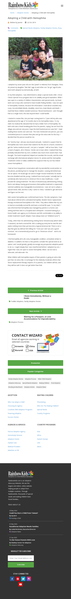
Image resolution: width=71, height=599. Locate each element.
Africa (39, 435)
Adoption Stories (23, 13)
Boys (60, 28)
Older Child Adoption (44, 379)
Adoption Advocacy (14, 383)
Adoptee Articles (29, 387)
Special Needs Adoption (31, 28)
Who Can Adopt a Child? (16, 402)
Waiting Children (44, 383)
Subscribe (21, 565)
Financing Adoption (14, 413)
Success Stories (13, 417)
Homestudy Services (15, 435)
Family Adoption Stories (48, 28)
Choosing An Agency (15, 406)
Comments (14, 28)
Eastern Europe (42, 439)
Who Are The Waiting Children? (48, 406)
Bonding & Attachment (15, 387)
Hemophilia (12, 31)
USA (38, 443)
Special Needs (42, 410)
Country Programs (43, 413)
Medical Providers (14, 447)
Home (12, 13)
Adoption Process (30, 379)
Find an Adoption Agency (16, 431)
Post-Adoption (55, 383)
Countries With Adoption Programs (20, 410)
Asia (38, 431)
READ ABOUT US (14, 505)
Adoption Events (13, 439)
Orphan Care (12, 443)
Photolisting (41, 402)
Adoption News (41, 387)
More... (39, 447)
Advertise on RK (13, 450)
